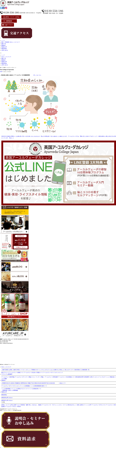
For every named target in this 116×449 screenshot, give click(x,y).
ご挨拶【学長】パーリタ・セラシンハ (22, 369)
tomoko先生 (52, 383)
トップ (3, 40)
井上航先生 (12, 383)
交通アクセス (17, 405)
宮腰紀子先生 (31, 383)
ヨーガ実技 (75, 377)
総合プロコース (5, 372)
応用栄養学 (86, 377)
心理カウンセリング (95, 377)
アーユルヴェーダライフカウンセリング (53, 372)
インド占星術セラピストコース (21, 388)
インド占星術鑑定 (25, 386)
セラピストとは (48, 369)
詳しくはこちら (35, 75)
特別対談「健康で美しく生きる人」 (29, 405)
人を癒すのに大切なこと (59, 369)
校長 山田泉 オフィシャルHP (84, 405)
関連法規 (112, 377)
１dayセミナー (62, 383)
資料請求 (3, 400)
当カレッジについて (6, 56)
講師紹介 (3, 45)
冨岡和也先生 (24, 383)
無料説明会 (4, 48)
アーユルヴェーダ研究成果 (51, 377)
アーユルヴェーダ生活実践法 (65, 377)
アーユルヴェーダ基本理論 (7, 377)
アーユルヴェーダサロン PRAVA (13, 406)
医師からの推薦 (81, 369)
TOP (1, 71)
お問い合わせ (4, 50)
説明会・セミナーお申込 (7, 405)
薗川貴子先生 (45, 383)
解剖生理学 (81, 377)
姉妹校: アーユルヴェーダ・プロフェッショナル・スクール (52, 405)
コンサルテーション (105, 377)
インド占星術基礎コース (7, 388)
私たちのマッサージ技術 (71, 369)
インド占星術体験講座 (35, 386)
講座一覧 (3, 43)
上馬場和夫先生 (5, 383)
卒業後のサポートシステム (37, 369)
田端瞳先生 (17, 383)
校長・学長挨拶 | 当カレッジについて (10, 42)
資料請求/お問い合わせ (7, 397)
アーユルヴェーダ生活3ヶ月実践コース (33, 372)
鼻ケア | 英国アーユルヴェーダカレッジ (8, 67)
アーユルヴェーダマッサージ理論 (23, 377)
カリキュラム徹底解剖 (6, 374)
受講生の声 (4, 47)
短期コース (44, 386)
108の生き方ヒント (72, 405)
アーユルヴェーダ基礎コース (16, 372)
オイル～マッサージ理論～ (37, 377)
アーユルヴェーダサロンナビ (98, 405)
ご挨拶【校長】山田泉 (6, 369)
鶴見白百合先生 (38, 383)
